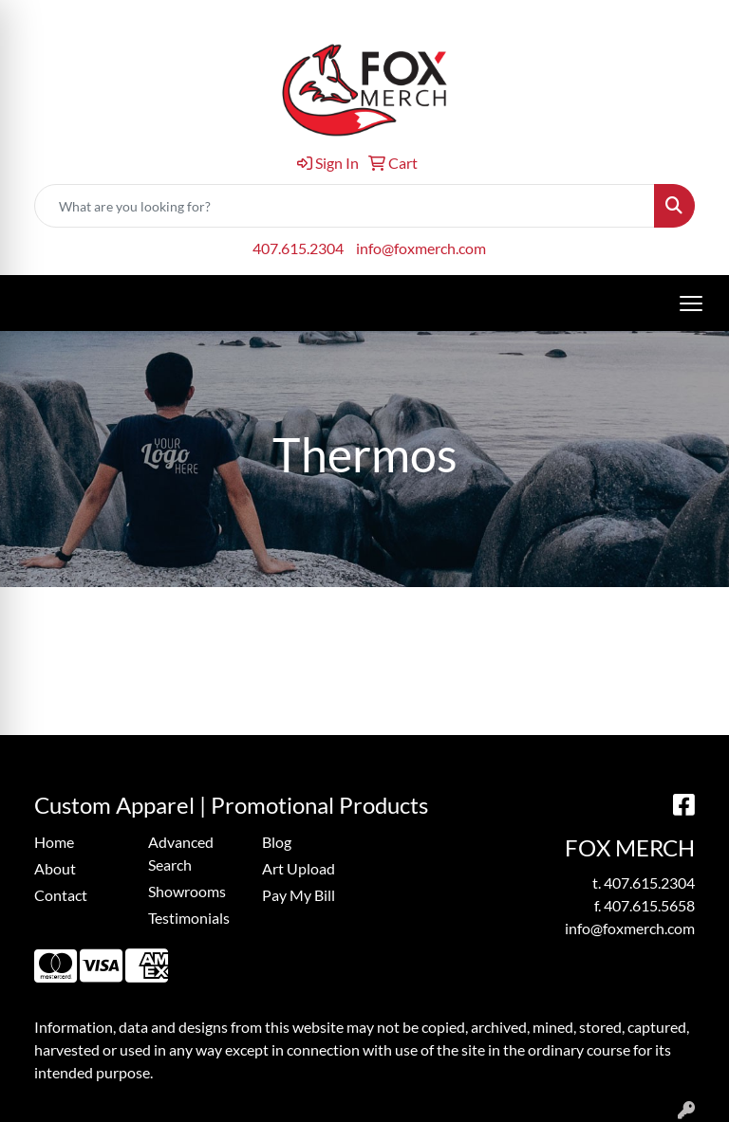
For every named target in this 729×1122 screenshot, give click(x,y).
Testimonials (189, 918)
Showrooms (187, 891)
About (55, 868)
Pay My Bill (298, 895)
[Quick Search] (344, 206)
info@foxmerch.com (421, 248)
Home (54, 842)
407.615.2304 (298, 248)
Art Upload (298, 868)
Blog (276, 842)
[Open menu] (691, 303)
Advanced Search (181, 853)
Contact (60, 895)
